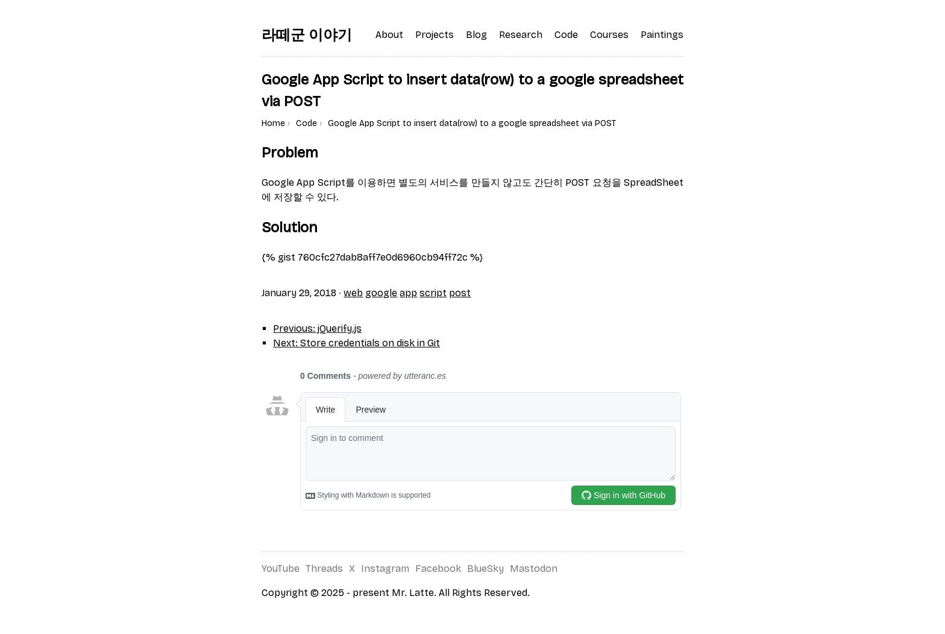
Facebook (438, 568)
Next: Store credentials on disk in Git (356, 343)
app (408, 293)
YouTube (281, 568)
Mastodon (533, 568)
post (460, 293)
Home (273, 123)
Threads (324, 568)
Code (306, 123)
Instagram (385, 568)
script (433, 293)
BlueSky (485, 568)
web (353, 293)
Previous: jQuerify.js (317, 328)
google (381, 293)
